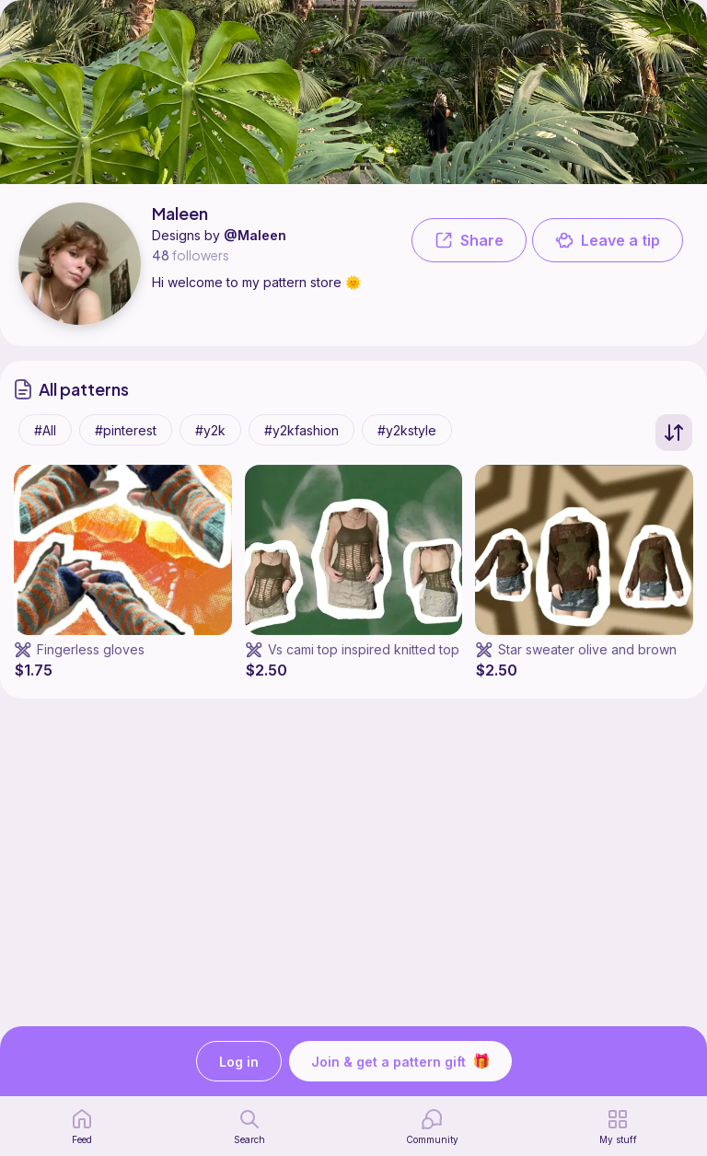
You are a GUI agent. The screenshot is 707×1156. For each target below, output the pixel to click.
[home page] (82, 1126)
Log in (239, 1061)
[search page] (249, 1126)
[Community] (432, 1126)
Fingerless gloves (91, 649)
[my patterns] (618, 1126)
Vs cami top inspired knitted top (363, 649)
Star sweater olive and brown (587, 649)
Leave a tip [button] (607, 240)
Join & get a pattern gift (400, 1061)
